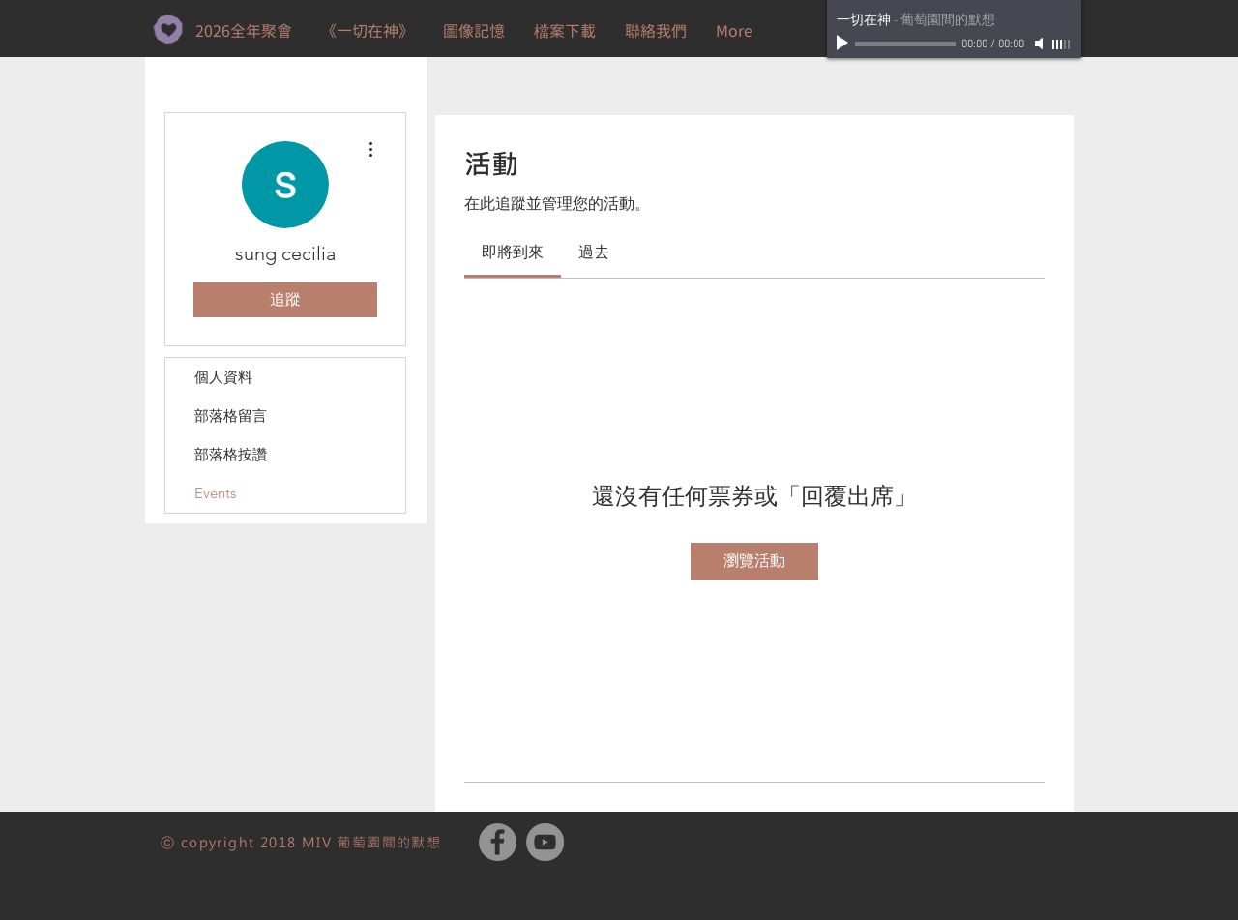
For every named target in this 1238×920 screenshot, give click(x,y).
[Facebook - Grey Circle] (497, 842)
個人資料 (223, 377)
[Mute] (1040, 43)
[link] (513, 252)
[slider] (1062, 44)
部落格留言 (230, 415)
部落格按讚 (230, 454)
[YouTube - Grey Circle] (545, 842)
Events (215, 493)
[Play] (844, 43)
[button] (564, 30)
